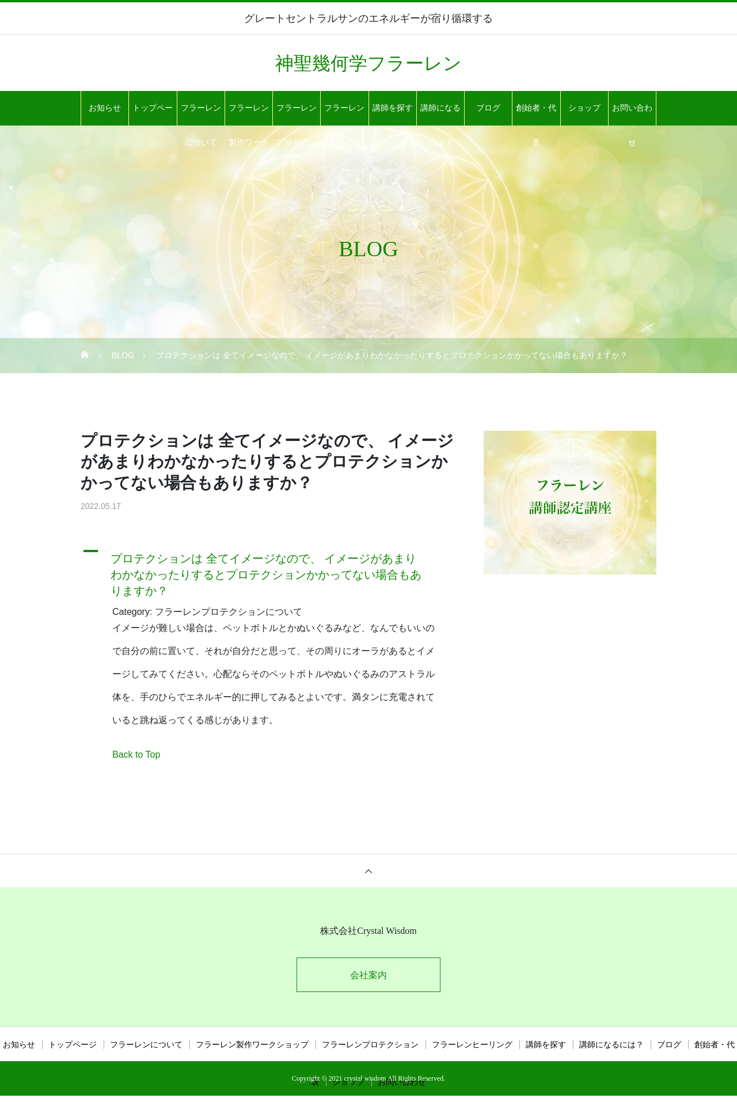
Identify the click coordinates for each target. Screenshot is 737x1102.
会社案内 (368, 975)
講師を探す (393, 108)
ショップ (584, 108)
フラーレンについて (201, 115)
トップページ (152, 115)
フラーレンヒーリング (344, 115)
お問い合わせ (632, 115)
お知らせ (105, 108)
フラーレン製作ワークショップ (249, 115)
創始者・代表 (536, 115)
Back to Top (136, 754)
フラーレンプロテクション (296, 115)
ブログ (488, 108)
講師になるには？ (440, 115)
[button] (268, 572)
